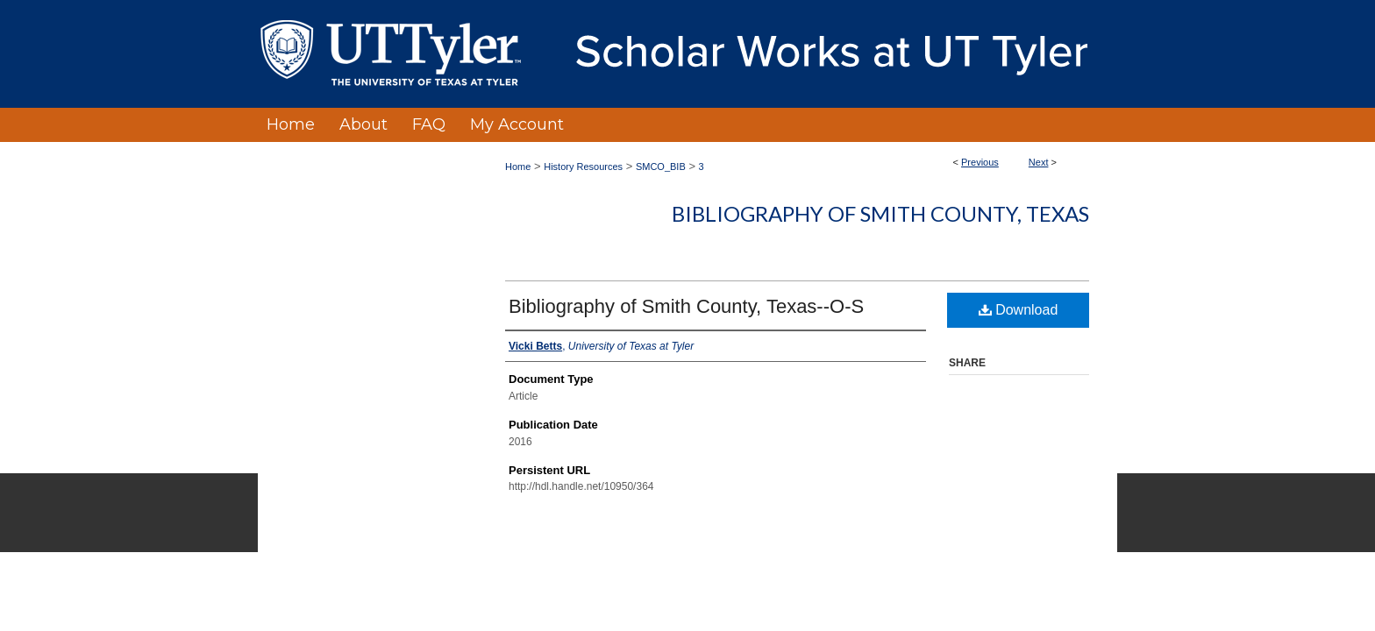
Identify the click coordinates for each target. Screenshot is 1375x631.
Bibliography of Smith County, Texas (880, 213)
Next (1039, 162)
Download (1018, 309)
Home (518, 166)
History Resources (583, 166)
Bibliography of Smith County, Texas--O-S (686, 306)
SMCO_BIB (661, 166)
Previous (980, 162)
